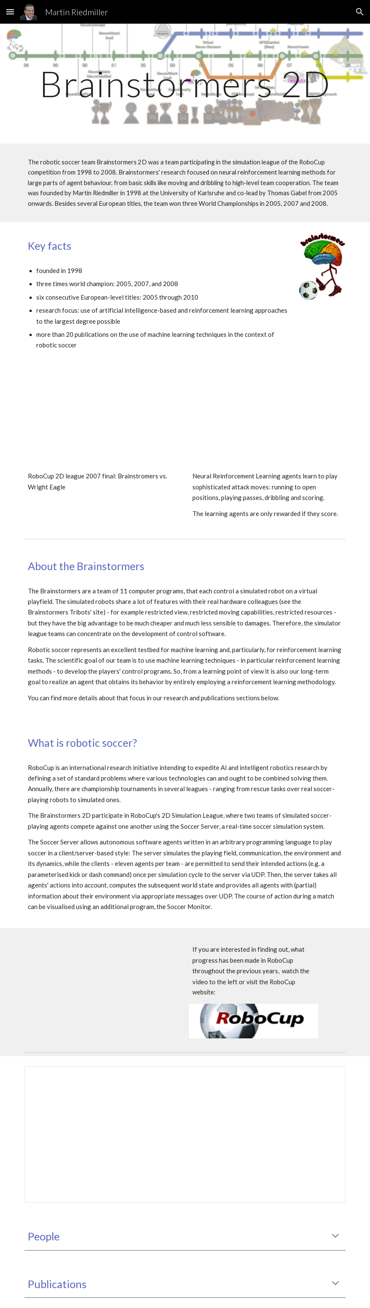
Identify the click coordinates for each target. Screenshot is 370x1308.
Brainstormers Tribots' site (65, 612)
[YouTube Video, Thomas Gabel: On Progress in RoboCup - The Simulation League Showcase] (102, 982)
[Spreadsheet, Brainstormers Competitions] (185, 1134)
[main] (185, 83)
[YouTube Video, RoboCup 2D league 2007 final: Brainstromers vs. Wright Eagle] (102, 421)
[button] (10, 11)
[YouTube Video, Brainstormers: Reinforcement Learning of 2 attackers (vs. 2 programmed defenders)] (267, 421)
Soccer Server (59, 842)
